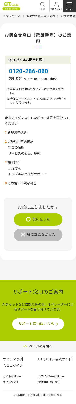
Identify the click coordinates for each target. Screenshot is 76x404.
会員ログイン (12, 366)
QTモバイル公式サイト (55, 359)
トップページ (11, 15)
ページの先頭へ (40, 346)
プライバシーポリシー (51, 376)
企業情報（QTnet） (49, 381)
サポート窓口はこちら (36, 324)
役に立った (41, 219)
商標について (11, 381)
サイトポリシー (12, 376)
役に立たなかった (41, 234)
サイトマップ (12, 359)
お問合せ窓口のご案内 (41, 15)
